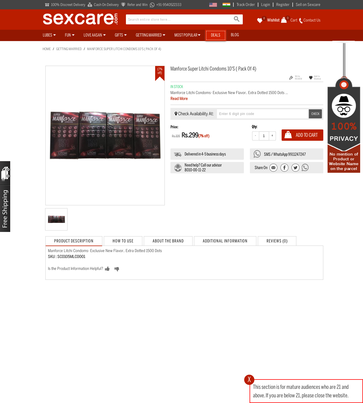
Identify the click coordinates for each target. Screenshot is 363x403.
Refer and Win (137, 5)
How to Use (123, 241)
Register (283, 4)
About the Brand (168, 241)
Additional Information (225, 241)
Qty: (254, 127)
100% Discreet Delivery (68, 5)
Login (265, 4)
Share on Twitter (295, 168)
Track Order (246, 4)
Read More (179, 98)
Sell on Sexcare (308, 4)
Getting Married (69, 49)
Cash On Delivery (106, 5)
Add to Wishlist (317, 77)
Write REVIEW (298, 77)
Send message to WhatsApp (305, 167)
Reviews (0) (277, 241)
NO (125, 269)
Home (47, 49)
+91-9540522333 (169, 5)
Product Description (74, 241)
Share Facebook (284, 168)
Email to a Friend (273, 168)
